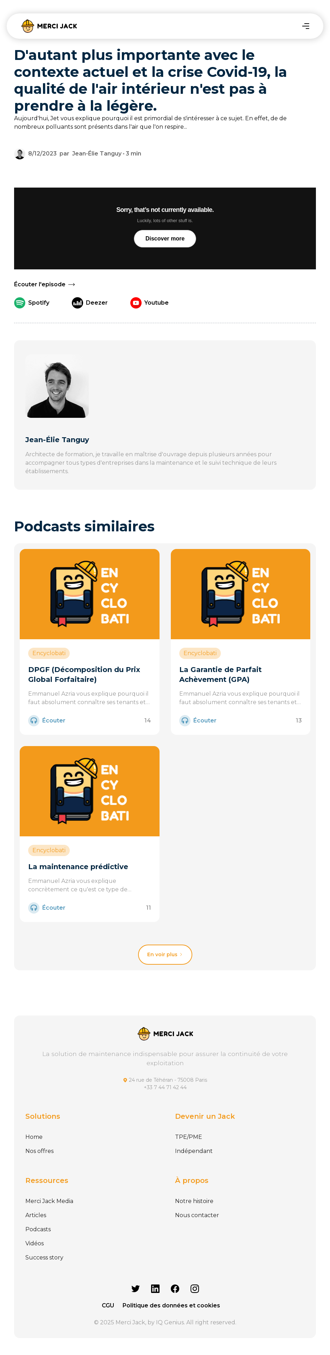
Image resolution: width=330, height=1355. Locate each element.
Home (34, 1137)
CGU (108, 1305)
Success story (44, 1257)
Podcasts (38, 1229)
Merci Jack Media (49, 1201)
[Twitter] (135, 1288)
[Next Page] (165, 955)
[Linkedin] (155, 1288)
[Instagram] (195, 1288)
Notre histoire (194, 1201)
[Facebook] (175, 1288)
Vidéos (34, 1243)
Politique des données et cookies (171, 1305)
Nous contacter (197, 1215)
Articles (35, 1215)
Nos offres (39, 1151)
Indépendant (194, 1151)
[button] (305, 26)
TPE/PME (188, 1137)
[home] (49, 26)
